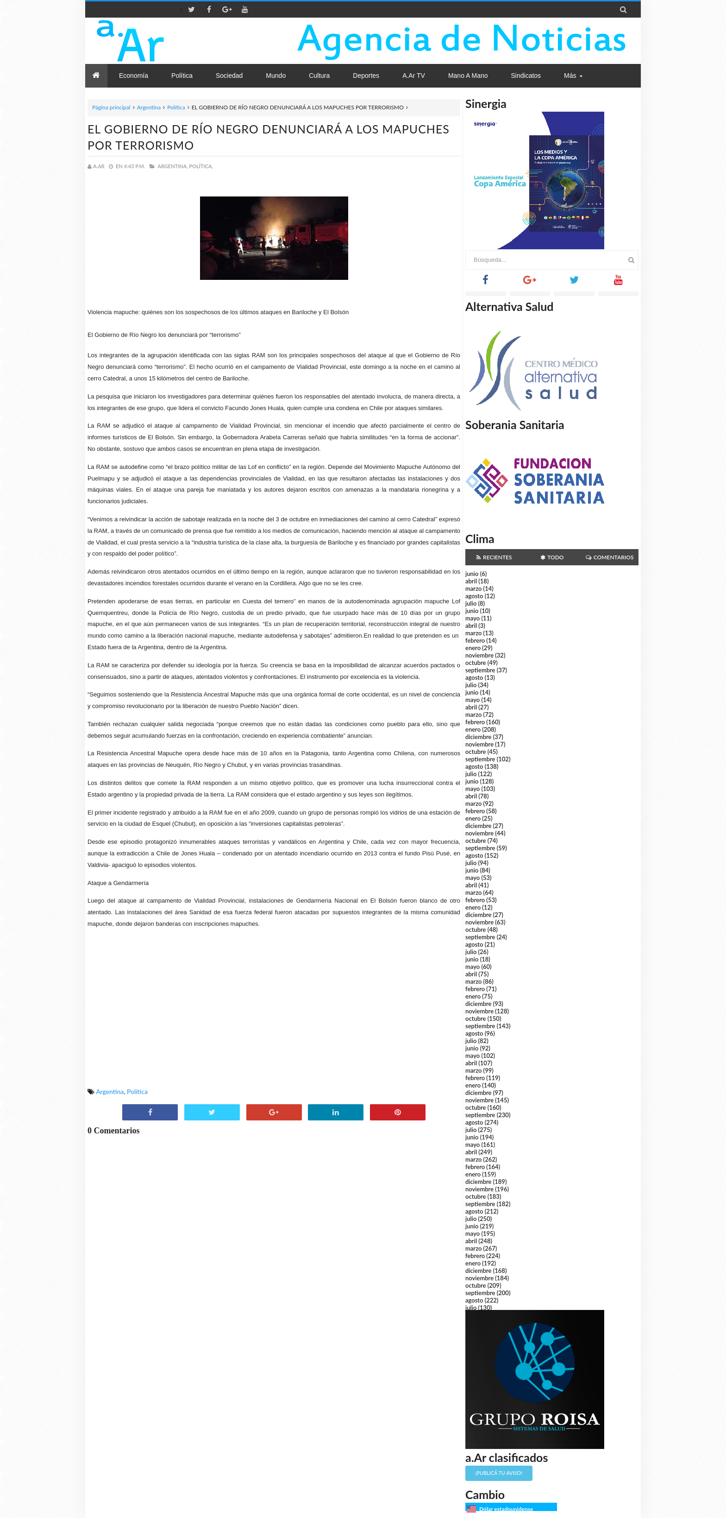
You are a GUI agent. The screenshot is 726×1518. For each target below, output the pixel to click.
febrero (475, 640)
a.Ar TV (413, 75)
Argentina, (172, 166)
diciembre (478, 736)
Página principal (111, 107)
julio (470, 603)
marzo (473, 588)
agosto (474, 596)
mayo (472, 618)
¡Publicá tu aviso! (499, 1473)
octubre (475, 662)
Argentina (149, 107)
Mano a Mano (468, 75)
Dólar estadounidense (506, 1508)
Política (176, 107)
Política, (201, 166)
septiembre (480, 670)
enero (473, 647)
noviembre (479, 655)
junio (471, 573)
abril (471, 581)
